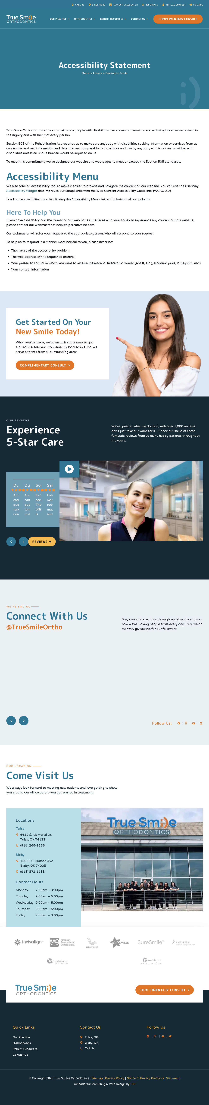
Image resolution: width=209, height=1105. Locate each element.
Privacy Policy (114, 1078)
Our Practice (60, 18)
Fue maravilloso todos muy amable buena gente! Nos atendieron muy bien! (50, 504)
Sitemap (97, 1078)
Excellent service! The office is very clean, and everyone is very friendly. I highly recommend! (38, 504)
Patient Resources (113, 18)
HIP (132, 1084)
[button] (69, 470)
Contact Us (140, 18)
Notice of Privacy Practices (145, 1078)
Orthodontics (85, 18)
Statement (173, 1078)
